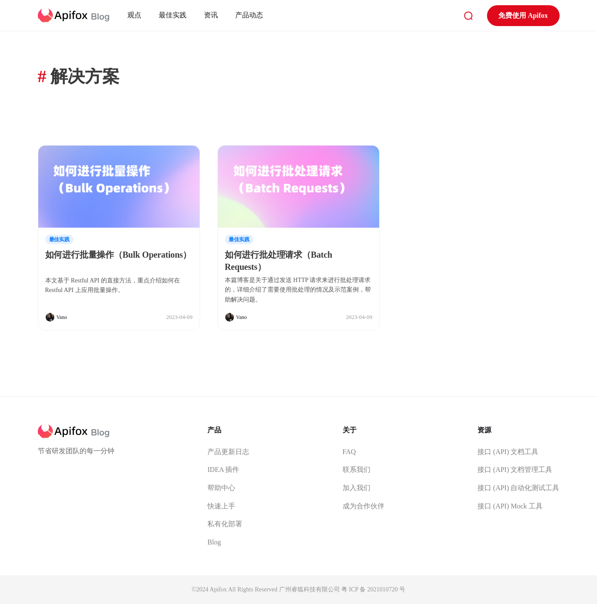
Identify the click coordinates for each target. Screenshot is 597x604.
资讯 (211, 15)
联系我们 (356, 469)
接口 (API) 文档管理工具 (514, 469)
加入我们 (356, 487)
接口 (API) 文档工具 (507, 451)
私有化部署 (224, 524)
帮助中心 (221, 487)
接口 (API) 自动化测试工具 (518, 487)
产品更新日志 (228, 451)
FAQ (349, 451)
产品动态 (249, 15)
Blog (214, 542)
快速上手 (221, 506)
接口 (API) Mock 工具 (510, 506)
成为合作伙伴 (363, 506)
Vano (62, 317)
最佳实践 (173, 15)
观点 (134, 15)
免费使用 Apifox (523, 15)
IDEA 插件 (223, 469)
